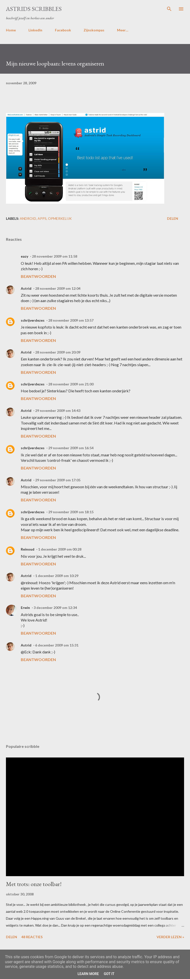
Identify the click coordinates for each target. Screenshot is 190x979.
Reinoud (27, 549)
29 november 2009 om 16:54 (71, 448)
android (28, 218)
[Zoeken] (169, 9)
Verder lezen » (170, 937)
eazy (24, 256)
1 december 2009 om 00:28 (59, 549)
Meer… (122, 30)
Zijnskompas (94, 30)
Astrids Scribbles (34, 9)
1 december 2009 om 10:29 (56, 576)
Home (11, 30)
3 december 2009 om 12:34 (55, 607)
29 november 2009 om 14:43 (57, 410)
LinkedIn (35, 30)
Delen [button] (172, 218)
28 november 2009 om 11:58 (54, 256)
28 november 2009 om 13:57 (71, 320)
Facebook (63, 30)
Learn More (88, 974)
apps (42, 218)
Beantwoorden (38, 276)
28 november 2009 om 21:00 (71, 384)
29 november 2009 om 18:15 (71, 512)
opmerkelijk (60, 218)
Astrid (26, 288)
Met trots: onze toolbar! (34, 884)
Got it (109, 974)
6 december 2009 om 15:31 (56, 645)
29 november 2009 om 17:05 (57, 480)
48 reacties (32, 937)
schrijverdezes (33, 320)
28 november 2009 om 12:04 (57, 288)
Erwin (25, 607)
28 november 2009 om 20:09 (57, 352)
